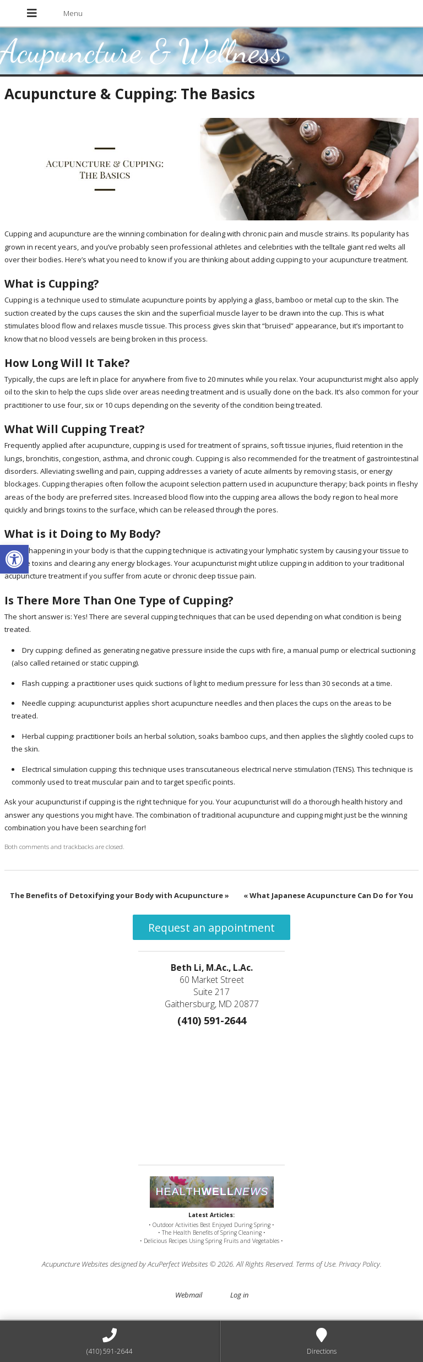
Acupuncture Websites (75, 1264)
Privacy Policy (359, 1264)
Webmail (188, 1295)
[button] (14, 559)
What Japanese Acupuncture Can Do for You (328, 895)
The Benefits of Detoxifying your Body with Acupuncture (119, 895)
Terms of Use (315, 1264)
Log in (239, 1295)
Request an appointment (211, 927)
